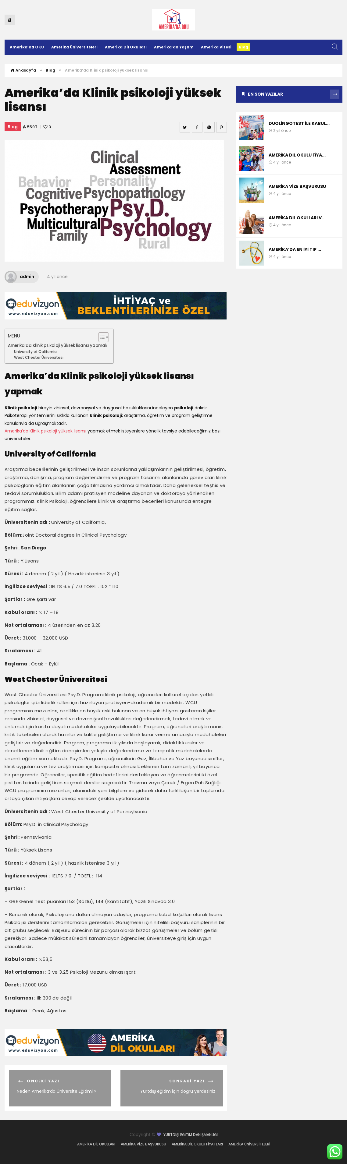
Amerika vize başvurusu (297, 186)
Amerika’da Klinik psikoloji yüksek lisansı (45, 431)
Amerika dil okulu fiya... (297, 155)
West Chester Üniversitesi (38, 357)
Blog (243, 47)
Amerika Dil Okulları (126, 47)
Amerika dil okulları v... (297, 218)
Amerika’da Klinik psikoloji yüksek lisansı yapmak (57, 345)
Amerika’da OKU (27, 47)
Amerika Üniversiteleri (74, 47)
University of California (35, 351)
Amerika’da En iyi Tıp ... (295, 249)
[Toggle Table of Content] (100, 337)
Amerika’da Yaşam (174, 47)
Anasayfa (23, 70)
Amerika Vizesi (216, 47)
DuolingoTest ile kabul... (299, 123)
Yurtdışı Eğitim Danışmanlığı (190, 1134)
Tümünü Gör (334, 94)
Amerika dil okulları (96, 1144)
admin (19, 276)
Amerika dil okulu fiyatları (197, 1144)
